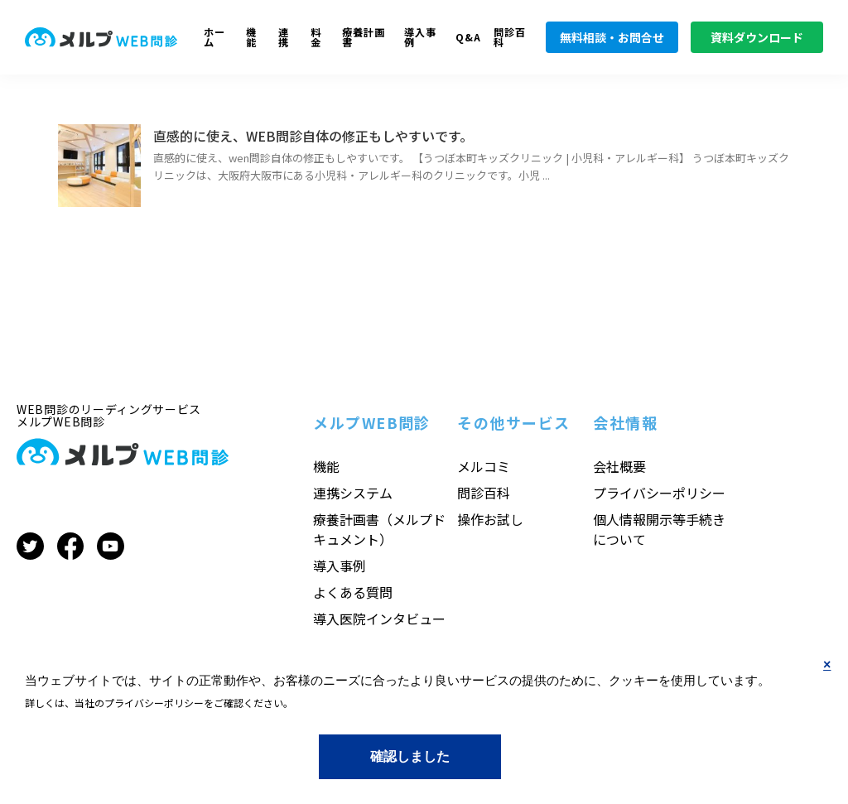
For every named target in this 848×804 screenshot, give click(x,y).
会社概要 (619, 466)
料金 (316, 37)
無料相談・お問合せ (612, 37)
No (827, 679)
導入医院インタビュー (379, 618)
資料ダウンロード (757, 37)
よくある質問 (353, 592)
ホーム (214, 37)
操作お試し (490, 519)
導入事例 (420, 37)
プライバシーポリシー (659, 493)
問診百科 (510, 37)
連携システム (353, 493)
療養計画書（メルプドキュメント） (379, 529)
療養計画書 (363, 37)
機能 (251, 37)
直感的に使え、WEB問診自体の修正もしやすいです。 (313, 136)
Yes (409, 756)
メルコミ (483, 466)
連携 (283, 37)
